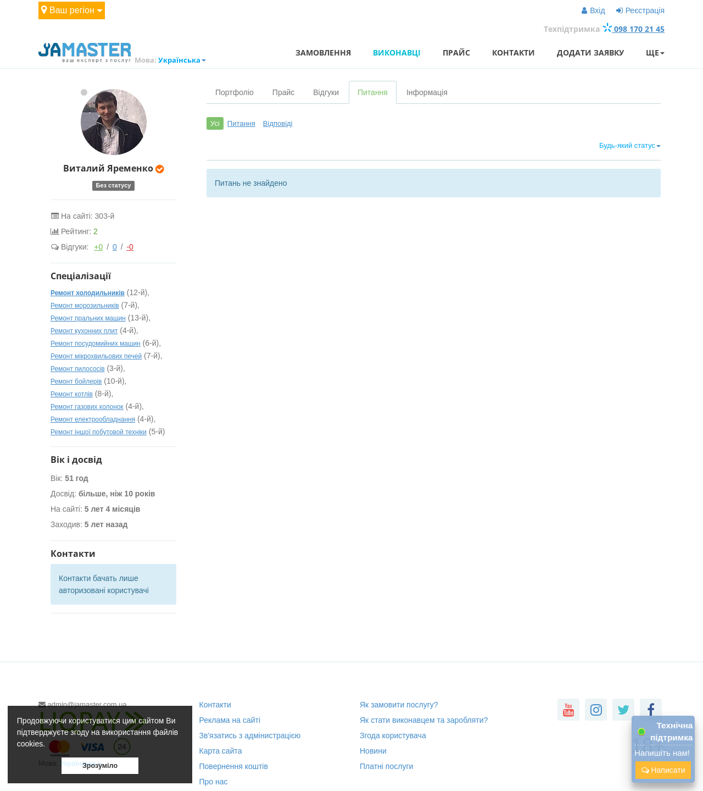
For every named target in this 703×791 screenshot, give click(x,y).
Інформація (427, 92)
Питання (373, 92)
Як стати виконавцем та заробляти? (424, 720)
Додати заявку (590, 52)
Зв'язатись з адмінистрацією (250, 735)
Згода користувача (393, 735)
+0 (98, 246)
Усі (215, 123)
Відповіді (278, 123)
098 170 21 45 (633, 29)
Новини (373, 750)
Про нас (213, 781)
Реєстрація (640, 10)
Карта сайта (220, 750)
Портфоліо (234, 92)
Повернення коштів (233, 766)
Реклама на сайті (230, 720)
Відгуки (326, 92)
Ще (655, 52)
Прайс (456, 52)
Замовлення (323, 52)
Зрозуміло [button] (100, 766)
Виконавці (397, 52)
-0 (129, 246)
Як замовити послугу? (399, 704)
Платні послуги (386, 766)
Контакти (513, 52)
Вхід (593, 10)
